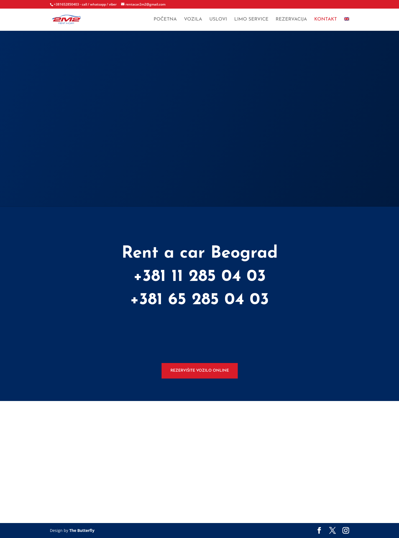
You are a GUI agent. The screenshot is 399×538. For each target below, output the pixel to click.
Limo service (251, 20)
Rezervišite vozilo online (199, 371)
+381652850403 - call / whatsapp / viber (85, 4)
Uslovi (218, 20)
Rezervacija (291, 20)
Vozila (193, 20)
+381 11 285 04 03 (199, 276)
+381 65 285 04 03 (199, 300)
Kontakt (325, 20)
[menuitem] (346, 24)
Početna (165, 20)
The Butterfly (81, 530)
